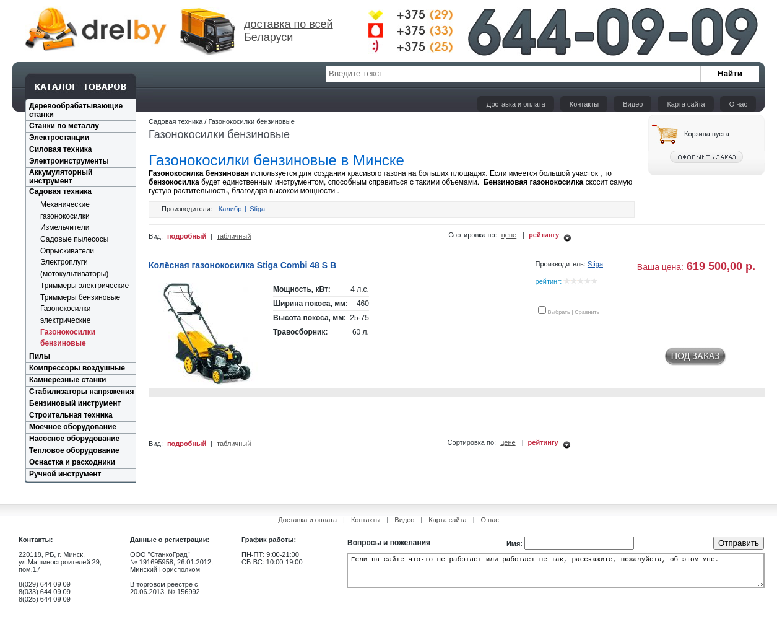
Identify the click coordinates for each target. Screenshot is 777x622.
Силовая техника (60, 149)
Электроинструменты (69, 161)
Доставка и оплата (516, 104)
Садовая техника (60, 191)
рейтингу (544, 235)
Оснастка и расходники (72, 462)
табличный (234, 236)
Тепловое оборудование (74, 450)
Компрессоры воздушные (77, 368)
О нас (738, 104)
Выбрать (559, 312)
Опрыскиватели (67, 251)
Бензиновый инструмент (75, 403)
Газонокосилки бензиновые (251, 121)
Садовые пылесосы (74, 239)
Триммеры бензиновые (80, 297)
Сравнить (587, 312)
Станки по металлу (64, 125)
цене (509, 235)
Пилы (39, 356)
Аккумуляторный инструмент (60, 176)
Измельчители (64, 227)
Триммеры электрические (84, 285)
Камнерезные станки (67, 379)
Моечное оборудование (72, 427)
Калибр (230, 208)
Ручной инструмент (65, 474)
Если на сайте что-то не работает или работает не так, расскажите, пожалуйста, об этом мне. (556, 574)
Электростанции (59, 137)
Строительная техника (71, 415)
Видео (633, 104)
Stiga (257, 208)
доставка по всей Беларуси (288, 30)
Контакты (584, 104)
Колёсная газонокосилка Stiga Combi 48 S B (242, 265)
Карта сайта (686, 104)
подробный (186, 236)
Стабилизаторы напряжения (81, 391)
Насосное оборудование (74, 438)
